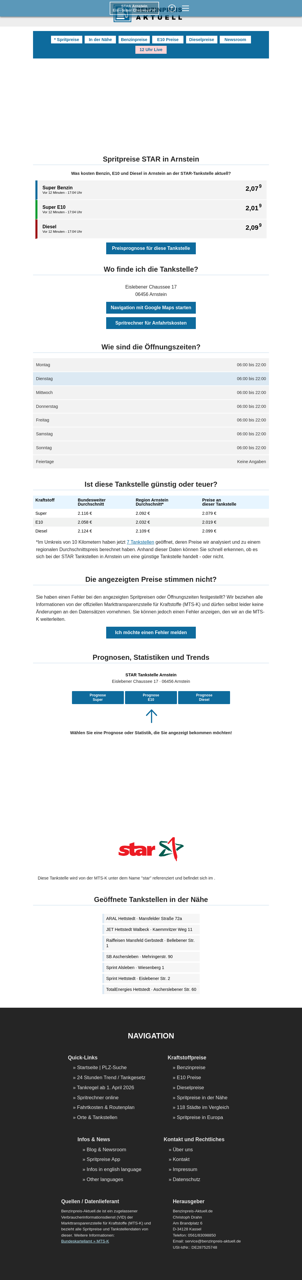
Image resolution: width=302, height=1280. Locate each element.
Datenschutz (186, 1179)
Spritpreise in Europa (200, 1117)
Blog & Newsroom (106, 1149)
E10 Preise (168, 39)
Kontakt (181, 1159)
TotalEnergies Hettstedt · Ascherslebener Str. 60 (151, 989)
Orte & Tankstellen (97, 1117)
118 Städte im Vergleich (203, 1107)
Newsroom (235, 39)
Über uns (183, 1149)
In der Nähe (100, 39)
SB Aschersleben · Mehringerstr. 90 (139, 956)
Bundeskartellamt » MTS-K (85, 1241)
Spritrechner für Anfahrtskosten (151, 322)
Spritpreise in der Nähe (202, 1097)
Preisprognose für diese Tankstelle (151, 248)
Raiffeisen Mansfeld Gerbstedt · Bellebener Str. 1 (150, 943)
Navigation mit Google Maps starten (151, 307)
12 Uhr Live (151, 49)
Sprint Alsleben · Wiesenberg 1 (135, 967)
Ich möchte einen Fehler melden (151, 632)
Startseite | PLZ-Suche (102, 1067)
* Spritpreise (66, 39)
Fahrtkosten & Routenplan (105, 1107)
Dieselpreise (201, 39)
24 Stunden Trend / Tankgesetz (111, 1077)
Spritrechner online (98, 1097)
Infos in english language (114, 1169)
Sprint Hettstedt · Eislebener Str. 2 (138, 978)
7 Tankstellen (140, 542)
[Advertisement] (151, 102)
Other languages (105, 1179)
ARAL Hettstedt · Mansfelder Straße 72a (144, 918)
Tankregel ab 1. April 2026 (105, 1087)
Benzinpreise (134, 39)
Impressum (185, 1169)
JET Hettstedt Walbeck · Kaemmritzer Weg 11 (149, 929)
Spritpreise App (103, 1159)
